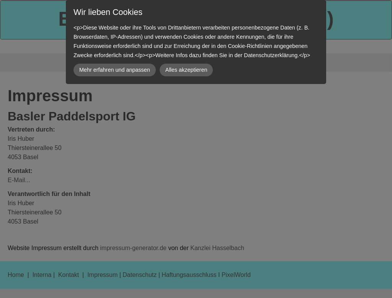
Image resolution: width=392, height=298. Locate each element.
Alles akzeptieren (186, 70)
